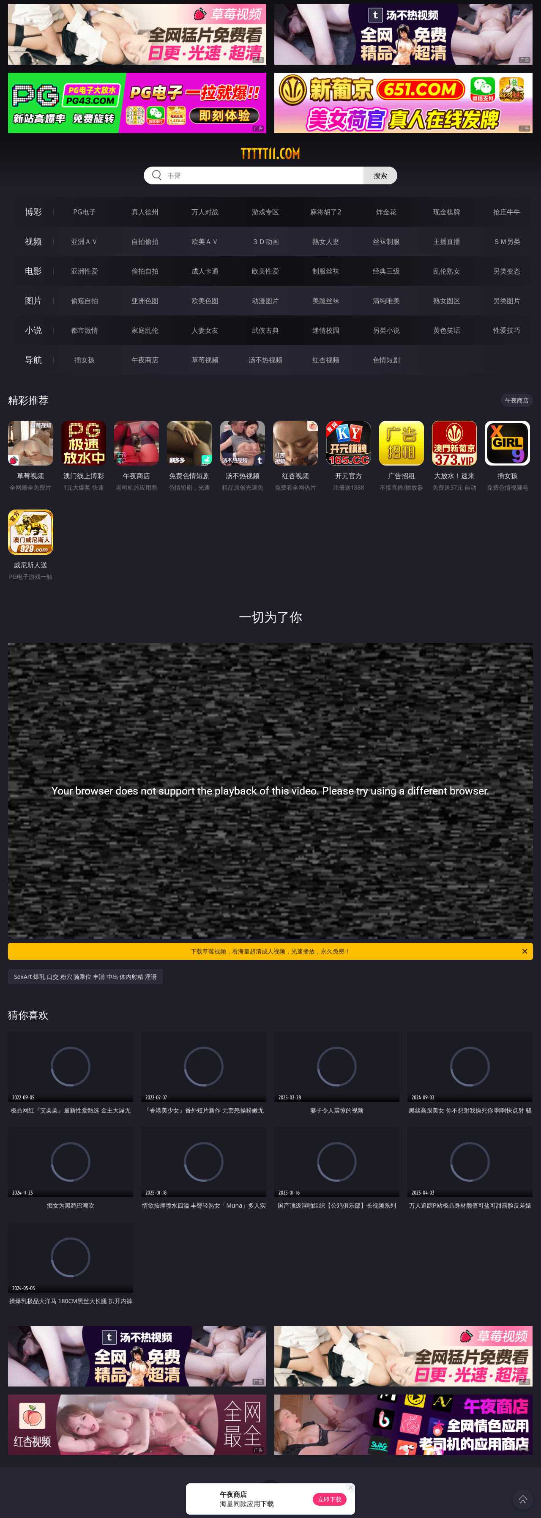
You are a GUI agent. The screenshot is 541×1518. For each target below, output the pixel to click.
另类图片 (506, 300)
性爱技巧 (506, 330)
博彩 (33, 211)
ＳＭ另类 (506, 241)
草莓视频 (205, 359)
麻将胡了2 (325, 211)
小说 (33, 330)
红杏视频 (325, 359)
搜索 (380, 175)
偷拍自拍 (144, 271)
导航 (33, 359)
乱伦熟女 (446, 271)
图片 (33, 300)
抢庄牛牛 (506, 211)
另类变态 (506, 271)
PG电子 (84, 211)
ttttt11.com (270, 153)
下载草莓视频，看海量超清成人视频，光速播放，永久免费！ (360, 951)
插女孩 (84, 359)
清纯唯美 (386, 300)
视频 (33, 241)
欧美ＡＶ (205, 241)
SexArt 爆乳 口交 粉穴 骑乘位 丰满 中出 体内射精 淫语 (85, 977)
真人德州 (144, 211)
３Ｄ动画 (265, 241)
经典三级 (386, 271)
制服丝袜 (325, 271)
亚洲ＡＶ (84, 241)
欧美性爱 (265, 271)
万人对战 (205, 211)
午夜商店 (144, 359)
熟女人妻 (325, 241)
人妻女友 (205, 330)
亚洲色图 (144, 300)
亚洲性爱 (84, 271)
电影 (33, 271)
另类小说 (386, 330)
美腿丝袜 (325, 300)
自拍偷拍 (144, 241)
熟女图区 (446, 300)
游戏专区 (265, 211)
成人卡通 (205, 271)
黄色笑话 (446, 330)
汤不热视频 (265, 359)
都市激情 (84, 330)
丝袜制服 (386, 241)
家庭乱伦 (144, 330)
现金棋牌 (446, 211)
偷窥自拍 (84, 300)
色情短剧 (386, 359)
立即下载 (330, 1499)
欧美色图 (205, 300)
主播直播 (446, 241)
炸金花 (386, 211)
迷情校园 (325, 330)
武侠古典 (265, 330)
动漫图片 (265, 300)
